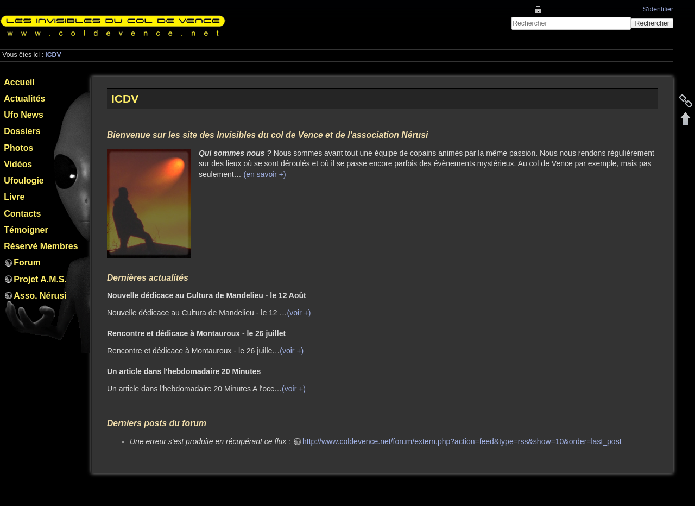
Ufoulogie (23, 180)
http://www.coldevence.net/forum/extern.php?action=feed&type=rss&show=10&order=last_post (462, 441)
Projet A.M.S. (40, 279)
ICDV (53, 55)
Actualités (24, 98)
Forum (27, 262)
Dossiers (22, 131)
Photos (18, 148)
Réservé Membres (41, 246)
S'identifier (657, 9)
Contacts (22, 213)
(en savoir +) (264, 174)
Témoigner (26, 230)
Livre (14, 196)
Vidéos (18, 164)
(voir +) (299, 312)
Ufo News (23, 114)
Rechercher (652, 23)
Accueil (19, 82)
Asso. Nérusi (40, 295)
